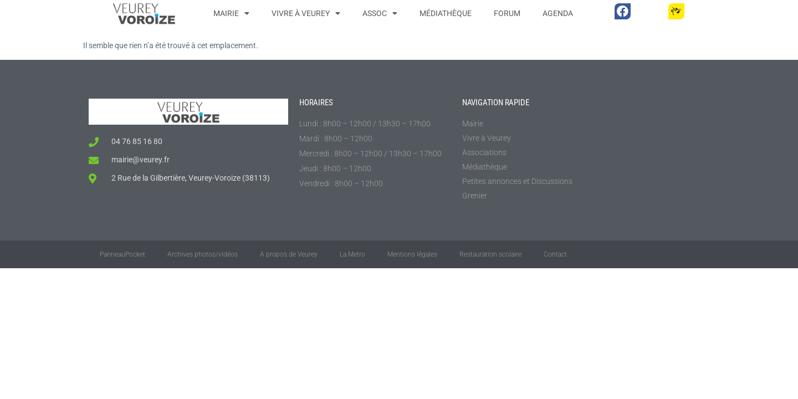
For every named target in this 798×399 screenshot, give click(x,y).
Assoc (379, 13)
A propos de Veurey (289, 254)
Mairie (231, 13)
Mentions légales (412, 254)
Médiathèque (446, 13)
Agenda (558, 13)
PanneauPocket (122, 254)
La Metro (352, 254)
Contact (555, 254)
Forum (507, 13)
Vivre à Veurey (306, 13)
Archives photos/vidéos (202, 254)
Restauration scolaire (490, 254)
